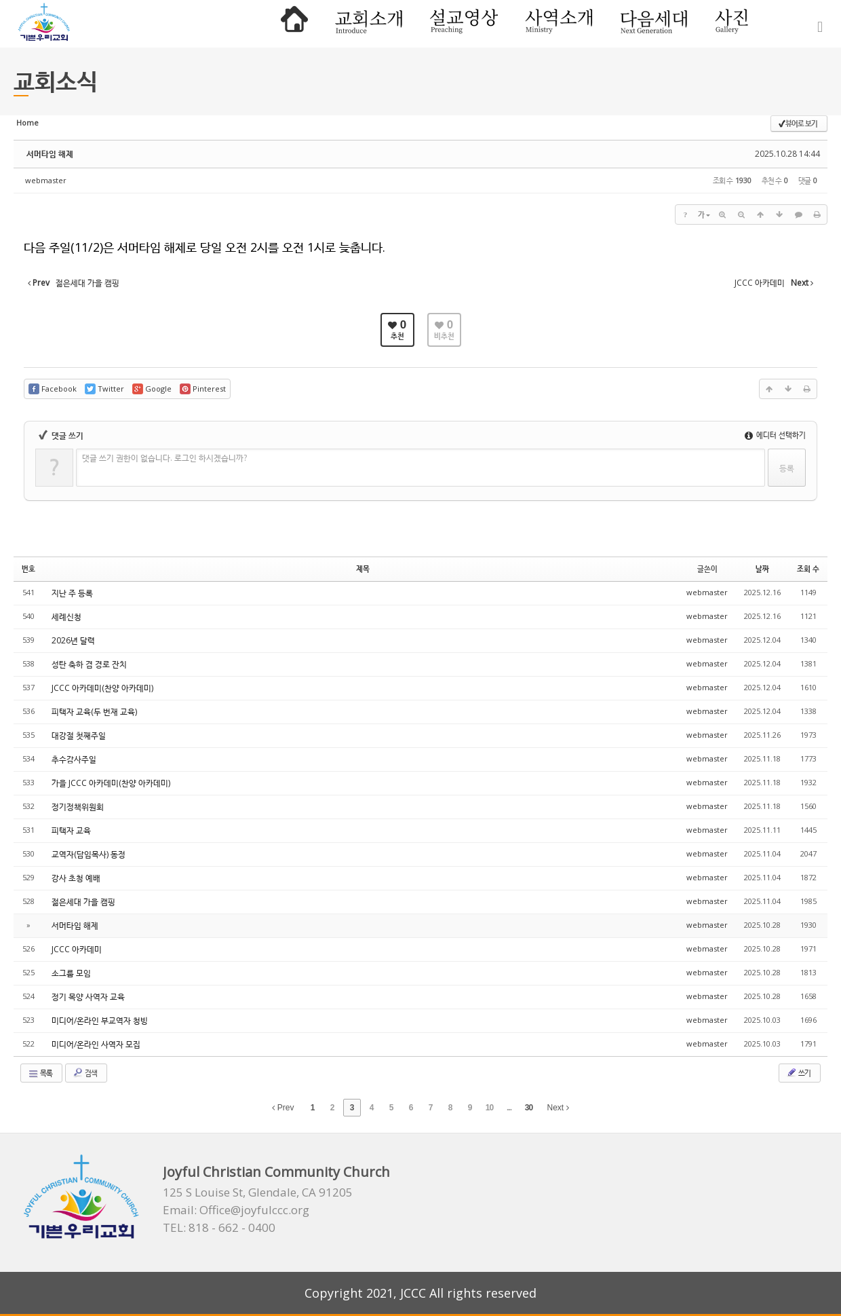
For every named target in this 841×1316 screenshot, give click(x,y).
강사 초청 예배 (76, 878)
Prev (283, 1107)
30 (528, 1107)
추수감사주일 (74, 759)
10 (489, 1107)
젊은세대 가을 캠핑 (83, 901)
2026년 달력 (73, 640)
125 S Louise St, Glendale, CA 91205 (258, 1192)
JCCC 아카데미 (77, 949)
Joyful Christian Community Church (276, 1172)
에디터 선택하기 (775, 435)
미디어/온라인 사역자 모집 (96, 1044)
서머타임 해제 (49, 153)
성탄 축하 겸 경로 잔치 (89, 664)
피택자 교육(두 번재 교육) (94, 711)
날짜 (762, 568)
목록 (40, 1073)
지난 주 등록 (72, 593)
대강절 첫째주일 (79, 735)
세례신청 (66, 616)
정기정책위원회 (78, 806)
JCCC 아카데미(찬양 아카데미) (102, 688)
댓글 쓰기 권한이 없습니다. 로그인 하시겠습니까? (164, 458)
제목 (363, 568)
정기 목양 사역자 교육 (88, 996)
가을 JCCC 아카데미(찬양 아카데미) (111, 783)
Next (558, 1107)
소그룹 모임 (71, 973)
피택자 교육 (71, 830)
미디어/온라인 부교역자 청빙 (100, 1020)
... (509, 1107)
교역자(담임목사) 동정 (88, 854)
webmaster (45, 180)
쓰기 (798, 1072)
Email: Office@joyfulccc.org (236, 1210)
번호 (28, 568)
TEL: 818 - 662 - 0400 (219, 1228)
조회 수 (808, 568)
